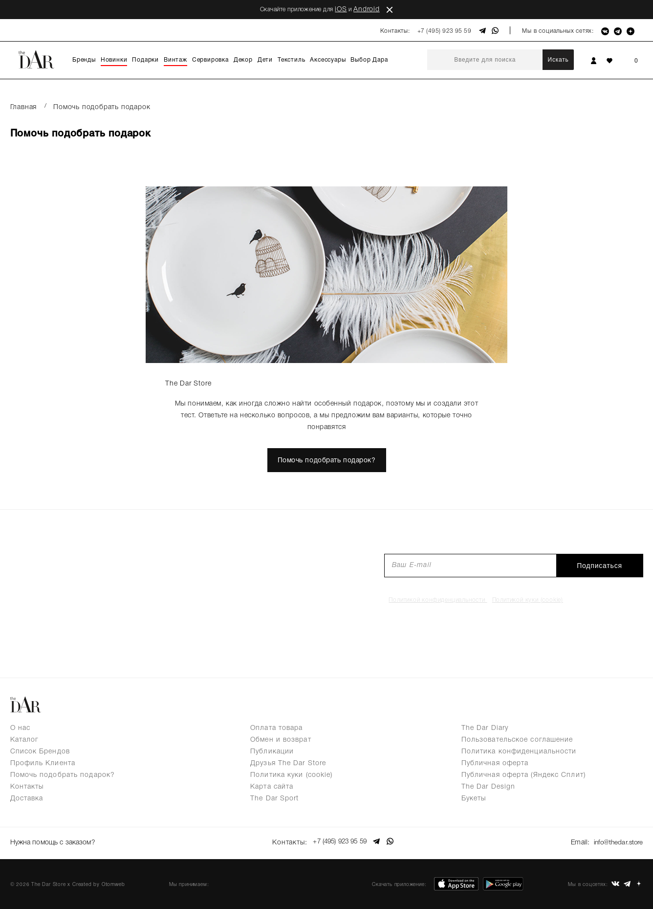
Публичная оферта (495, 763)
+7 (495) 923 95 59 (444, 31)
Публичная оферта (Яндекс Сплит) (523, 775)
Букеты (473, 798)
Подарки (145, 60)
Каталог (24, 740)
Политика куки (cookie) (291, 775)
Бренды (84, 60)
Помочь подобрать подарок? (326, 460)
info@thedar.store (616, 842)
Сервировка (210, 60)
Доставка (27, 798)
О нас (20, 728)
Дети (265, 60)
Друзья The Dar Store (288, 763)
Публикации (272, 752)
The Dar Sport (274, 798)
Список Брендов (40, 752)
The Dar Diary (484, 728)
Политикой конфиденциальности (438, 600)
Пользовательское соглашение (517, 740)
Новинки (114, 60)
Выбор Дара (369, 60)
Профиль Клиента (43, 763)
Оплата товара (276, 728)
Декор (243, 60)
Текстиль (291, 60)
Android (366, 9)
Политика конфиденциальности (519, 752)
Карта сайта (271, 787)
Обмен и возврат (280, 740)
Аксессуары (328, 60)
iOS (341, 9)
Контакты (27, 787)
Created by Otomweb (98, 882)
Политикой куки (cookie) (527, 600)
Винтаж (175, 60)
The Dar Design (488, 787)
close (389, 9)
